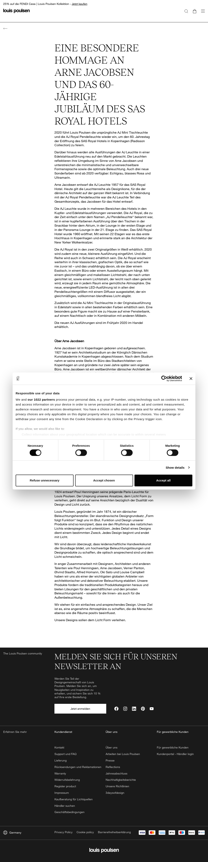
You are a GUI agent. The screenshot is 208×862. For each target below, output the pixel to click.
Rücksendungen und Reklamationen (77, 767)
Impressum (61, 792)
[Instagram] (125, 709)
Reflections (113, 767)
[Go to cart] (195, 11)
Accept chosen (104, 480)
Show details (175, 467)
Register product (65, 786)
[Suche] (186, 11)
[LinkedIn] (134, 709)
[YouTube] (152, 709)
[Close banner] (191, 378)
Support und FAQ (65, 754)
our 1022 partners (41, 399)
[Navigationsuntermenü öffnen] (202, 13)
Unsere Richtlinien (117, 786)
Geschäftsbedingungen (69, 812)
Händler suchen (64, 805)
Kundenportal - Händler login (175, 754)
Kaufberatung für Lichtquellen (73, 799)
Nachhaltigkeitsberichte (121, 779)
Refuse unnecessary (45, 480)
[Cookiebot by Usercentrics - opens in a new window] (164, 378)
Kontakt (59, 747)
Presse (110, 760)
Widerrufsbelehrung (67, 779)
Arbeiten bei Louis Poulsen (123, 754)
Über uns (111, 747)
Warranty (60, 773)
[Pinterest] (143, 709)
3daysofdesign (115, 792)
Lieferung (60, 760)
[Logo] (16, 13)
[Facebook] (116, 709)
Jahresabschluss (116, 773)
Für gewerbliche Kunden (172, 747)
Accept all (163, 480)
